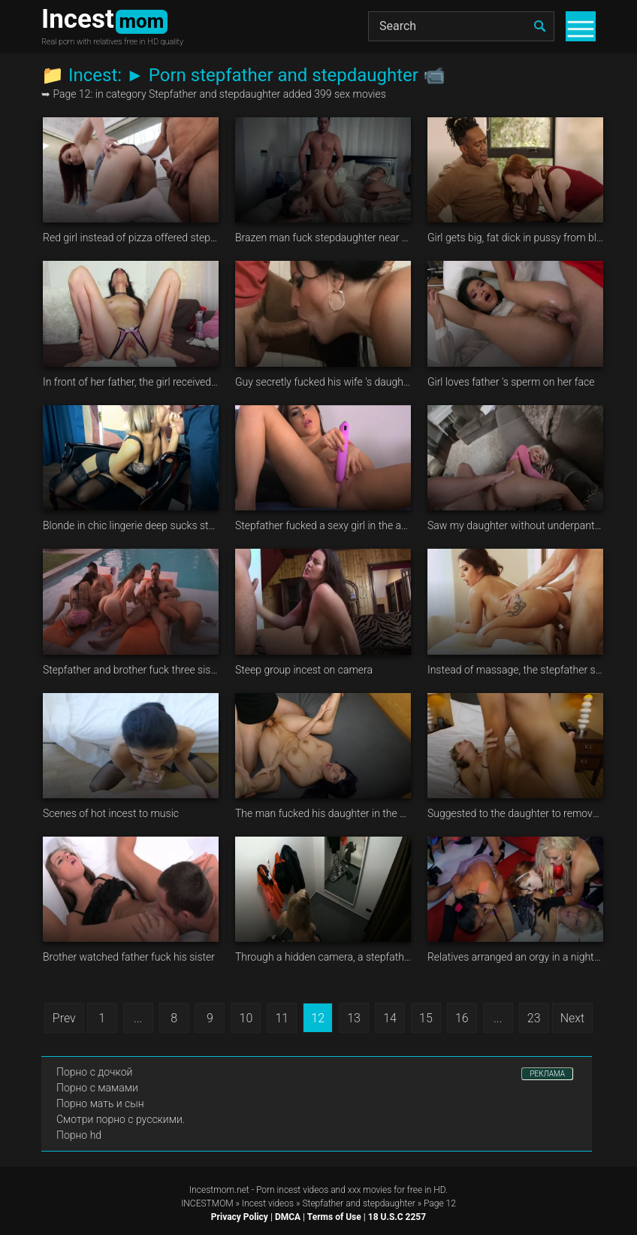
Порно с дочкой (94, 1072)
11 (281, 1018)
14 (390, 1018)
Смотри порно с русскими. (120, 1119)
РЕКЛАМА (547, 1074)
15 (426, 1018)
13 (354, 1018)
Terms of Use (334, 1217)
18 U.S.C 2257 (397, 1217)
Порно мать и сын (100, 1103)
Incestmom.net (219, 1190)
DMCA (287, 1217)
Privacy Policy (239, 1217)
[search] (539, 26)
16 (462, 1018)
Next (572, 1018)
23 (534, 1018)
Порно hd (78, 1135)
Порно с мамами (97, 1088)
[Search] (461, 26)
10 (246, 1018)
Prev (64, 1018)
